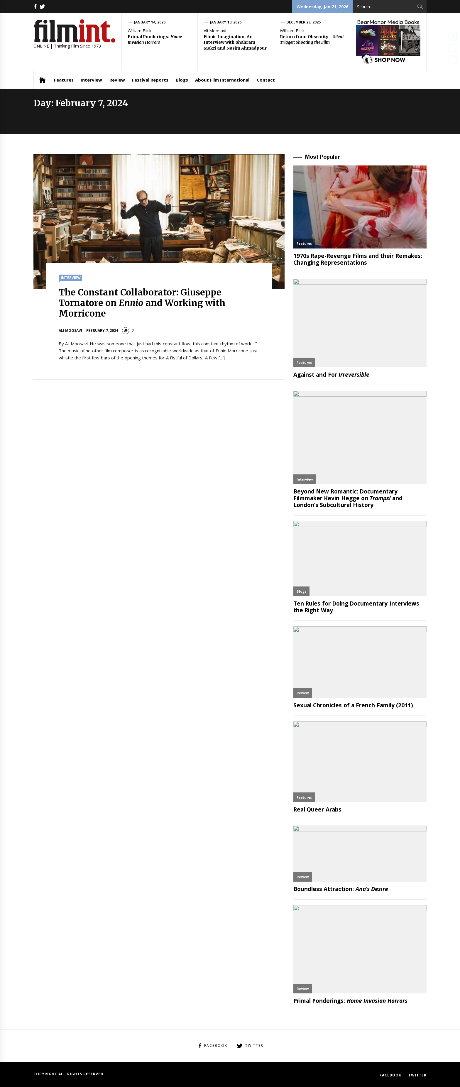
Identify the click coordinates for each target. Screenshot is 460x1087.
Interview (91, 80)
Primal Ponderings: (155, 39)
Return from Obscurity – (312, 39)
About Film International (222, 80)
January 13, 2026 (225, 22)
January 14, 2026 (149, 22)
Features (64, 80)
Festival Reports (150, 80)
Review (117, 80)
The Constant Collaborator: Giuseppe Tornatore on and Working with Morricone (142, 303)
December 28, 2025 (303, 22)
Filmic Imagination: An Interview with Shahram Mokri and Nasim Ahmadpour (235, 42)
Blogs (182, 80)
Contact (266, 80)
